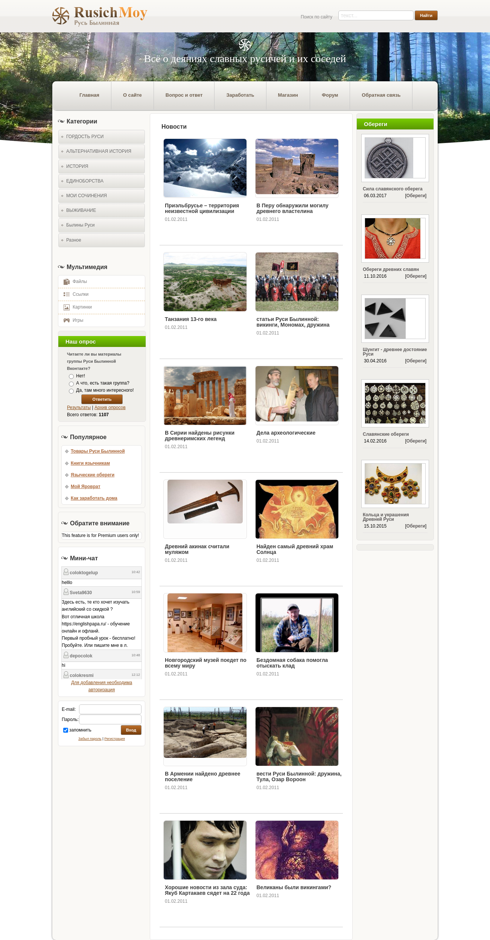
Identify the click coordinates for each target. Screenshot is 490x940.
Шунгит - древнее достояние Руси (395, 352)
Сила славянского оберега (393, 189)
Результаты (79, 407)
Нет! (80, 376)
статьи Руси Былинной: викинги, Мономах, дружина (293, 322)
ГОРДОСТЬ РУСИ (84, 136)
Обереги (415, 195)
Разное (73, 240)
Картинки (75, 306)
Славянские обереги (386, 434)
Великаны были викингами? (294, 887)
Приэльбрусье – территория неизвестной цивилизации (202, 208)
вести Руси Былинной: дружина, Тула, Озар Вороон (299, 776)
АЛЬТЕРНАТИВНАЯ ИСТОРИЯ (98, 151)
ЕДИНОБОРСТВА (84, 181)
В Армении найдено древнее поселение (202, 776)
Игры (70, 320)
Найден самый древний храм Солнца (295, 549)
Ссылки (73, 294)
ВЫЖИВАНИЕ (81, 210)
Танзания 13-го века (190, 319)
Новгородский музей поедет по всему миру (206, 663)
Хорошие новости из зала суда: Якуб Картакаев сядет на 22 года (207, 890)
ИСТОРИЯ (77, 166)
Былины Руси (80, 225)
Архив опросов (110, 407)
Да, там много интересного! (105, 390)
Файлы (72, 281)
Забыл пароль (90, 739)
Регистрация (114, 739)
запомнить (80, 730)
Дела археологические (286, 433)
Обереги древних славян (391, 269)
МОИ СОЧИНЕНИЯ (86, 195)
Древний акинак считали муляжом (197, 549)
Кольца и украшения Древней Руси (386, 517)
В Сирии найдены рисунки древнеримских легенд (199, 435)
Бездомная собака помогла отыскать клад (292, 663)
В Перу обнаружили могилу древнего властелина (293, 208)
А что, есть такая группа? (102, 383)
